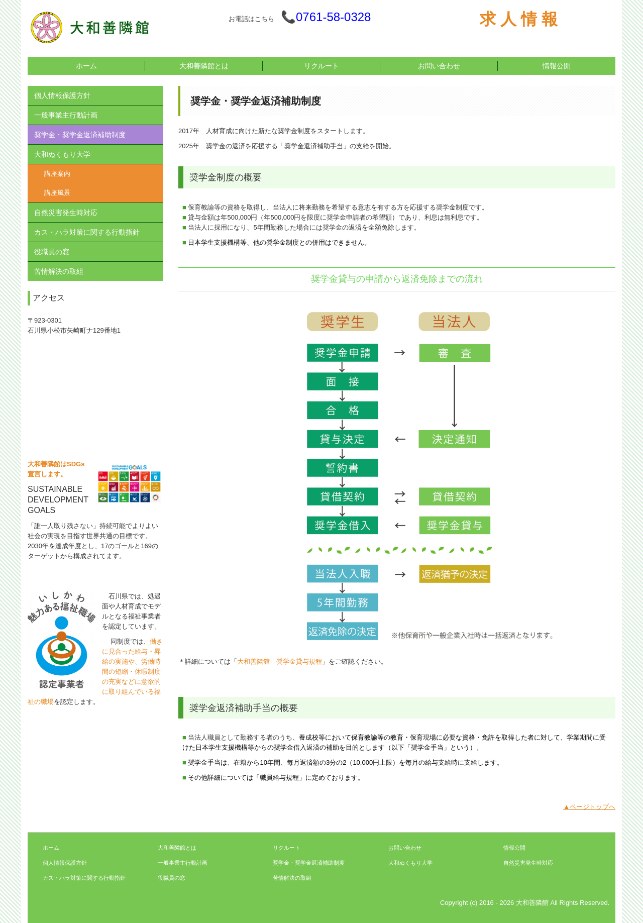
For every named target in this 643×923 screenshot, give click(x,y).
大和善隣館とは (204, 66)
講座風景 (57, 192)
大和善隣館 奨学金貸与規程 (279, 661)
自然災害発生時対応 (65, 213)
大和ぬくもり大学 (62, 154)
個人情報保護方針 (62, 95)
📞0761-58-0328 (326, 17)
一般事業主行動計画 (65, 115)
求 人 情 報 (519, 19)
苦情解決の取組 (58, 271)
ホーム (86, 66)
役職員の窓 (51, 252)
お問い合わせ (439, 66)
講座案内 (57, 173)
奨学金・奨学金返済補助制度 (80, 135)
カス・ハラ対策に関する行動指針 (87, 232)
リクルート (321, 66)
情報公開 (557, 66)
